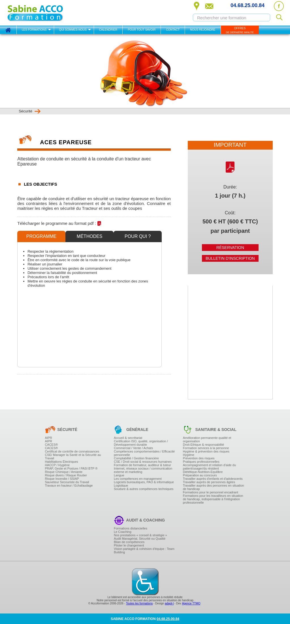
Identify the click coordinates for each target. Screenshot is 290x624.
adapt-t (169, 603)
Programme (41, 236)
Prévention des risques (199, 458)
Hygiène (188, 455)
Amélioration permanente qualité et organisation (207, 439)
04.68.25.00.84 (248, 5)
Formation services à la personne (206, 448)
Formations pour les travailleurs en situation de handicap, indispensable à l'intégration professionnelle (213, 499)
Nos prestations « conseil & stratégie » (140, 535)
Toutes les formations (139, 603)
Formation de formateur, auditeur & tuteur (142, 465)
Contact (173, 29)
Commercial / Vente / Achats (133, 448)
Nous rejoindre (202, 29)
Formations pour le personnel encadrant (210, 492)
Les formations (34, 29)
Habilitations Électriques (61, 461)
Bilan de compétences (129, 542)
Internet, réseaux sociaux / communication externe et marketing (143, 470)
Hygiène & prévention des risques (206, 451)
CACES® (51, 444)
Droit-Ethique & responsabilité (203, 444)
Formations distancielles (130, 528)
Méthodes (90, 236)
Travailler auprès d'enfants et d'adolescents (213, 478)
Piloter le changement (129, 545)
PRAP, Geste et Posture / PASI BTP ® (71, 468)
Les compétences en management (138, 478)
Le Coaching (122, 531)
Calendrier (108, 29)
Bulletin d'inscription (230, 258)
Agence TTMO (191, 603)
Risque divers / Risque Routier (66, 475)
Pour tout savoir (141, 29)
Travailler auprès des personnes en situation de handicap (213, 487)
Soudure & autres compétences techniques (143, 489)
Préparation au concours (200, 475)
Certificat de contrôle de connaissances (72, 451)
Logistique (121, 485)
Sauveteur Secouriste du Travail (67, 482)
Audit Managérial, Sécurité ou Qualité (139, 538)
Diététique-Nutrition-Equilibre (203, 472)
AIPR (48, 437)
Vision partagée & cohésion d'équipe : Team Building (144, 550)
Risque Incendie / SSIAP (62, 478)
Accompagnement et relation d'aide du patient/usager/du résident (209, 466)
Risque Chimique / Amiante (63, 472)
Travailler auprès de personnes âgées (209, 482)
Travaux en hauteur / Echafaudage (69, 485)
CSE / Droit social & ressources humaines (143, 461)
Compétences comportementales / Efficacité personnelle (144, 453)
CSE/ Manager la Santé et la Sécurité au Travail (73, 456)
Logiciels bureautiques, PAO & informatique (144, 482)
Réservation (230, 247)
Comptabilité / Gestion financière (136, 458)
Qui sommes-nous (73, 29)
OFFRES (240, 30)
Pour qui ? (138, 236)
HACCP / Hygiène (57, 465)
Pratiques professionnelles (201, 461)
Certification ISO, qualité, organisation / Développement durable (141, 442)
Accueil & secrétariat (128, 437)
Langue (119, 475)
